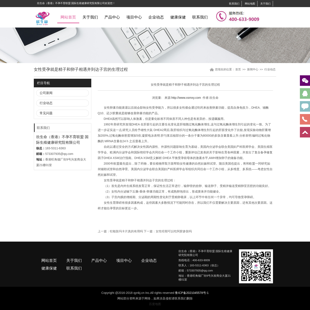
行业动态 (270, 69)
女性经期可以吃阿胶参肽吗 (174, 231)
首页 (238, 69)
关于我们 (265, 3)
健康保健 (178, 17)
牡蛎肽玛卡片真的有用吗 (126, 231)
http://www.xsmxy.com (186, 97)
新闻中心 (252, 69)
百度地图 (155, 304)
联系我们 (234, 3)
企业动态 (156, 17)
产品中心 (112, 17)
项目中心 (134, 17)
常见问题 (46, 113)
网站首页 (68, 17)
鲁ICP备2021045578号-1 (192, 293)
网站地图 (250, 3)
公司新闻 (46, 93)
